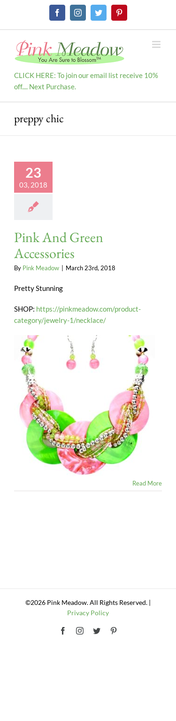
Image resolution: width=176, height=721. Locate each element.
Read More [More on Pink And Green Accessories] (147, 483)
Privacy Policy (88, 613)
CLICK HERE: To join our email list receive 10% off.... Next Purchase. (86, 81)
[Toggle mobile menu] (157, 44)
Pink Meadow (41, 268)
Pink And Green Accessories (58, 245)
